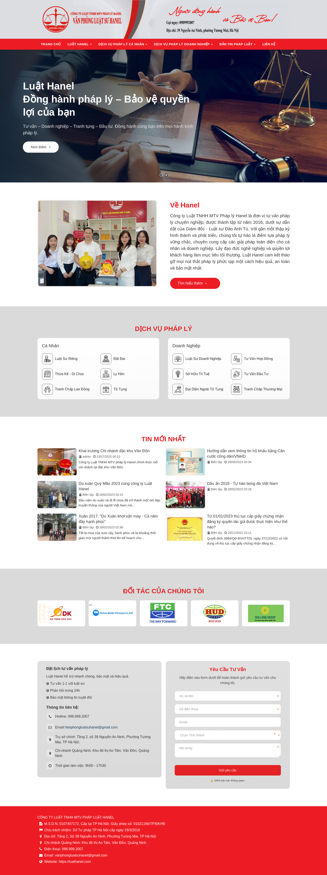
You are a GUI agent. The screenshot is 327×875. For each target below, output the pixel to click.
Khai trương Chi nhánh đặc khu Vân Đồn (114, 451)
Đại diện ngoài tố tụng (198, 389)
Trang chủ (51, 44)
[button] (161, 175)
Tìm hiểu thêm (193, 283)
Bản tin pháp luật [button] (238, 45)
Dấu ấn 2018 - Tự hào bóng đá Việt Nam (242, 483)
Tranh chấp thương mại (256, 389)
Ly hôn (112, 374)
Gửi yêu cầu (227, 770)
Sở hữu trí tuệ (191, 374)
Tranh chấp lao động (66, 389)
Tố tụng (114, 389)
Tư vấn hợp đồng (252, 358)
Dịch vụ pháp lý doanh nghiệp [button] (183, 45)
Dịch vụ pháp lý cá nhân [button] (123, 45)
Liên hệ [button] (268, 44)
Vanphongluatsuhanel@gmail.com (91, 727)
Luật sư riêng (60, 358)
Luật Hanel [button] (79, 45)
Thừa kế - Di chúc (63, 374)
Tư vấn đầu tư (250, 374)
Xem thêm (40, 147)
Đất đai (113, 358)
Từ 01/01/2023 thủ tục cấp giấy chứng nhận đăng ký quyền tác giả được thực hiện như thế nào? (247, 521)
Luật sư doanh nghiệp (197, 358)
